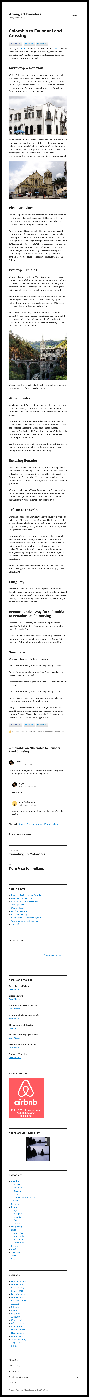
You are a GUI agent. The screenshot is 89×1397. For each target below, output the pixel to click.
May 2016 (15, 1313)
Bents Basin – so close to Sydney (26, 918)
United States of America (25, 1197)
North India (19, 1236)
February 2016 (17, 1323)
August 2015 (16, 1343)
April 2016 (16, 1317)
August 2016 (17, 1304)
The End (15, 924)
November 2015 (18, 1333)
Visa (62, 732)
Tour (13, 1256)
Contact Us (14, 1383)
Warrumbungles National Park (25, 921)
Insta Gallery (14, 1366)
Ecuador (56, 732)
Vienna (17, 1223)
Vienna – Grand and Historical (25, 901)
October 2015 (17, 1336)
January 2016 (17, 1326)
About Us (13, 1360)
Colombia (23, 48)
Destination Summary (19, 1377)
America (41, 732)
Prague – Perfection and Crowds (26, 895)
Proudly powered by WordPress (36, 1390)
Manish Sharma (18, 732)
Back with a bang (19, 914)
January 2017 (17, 1291)
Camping (15, 1204)
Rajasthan (18, 1239)
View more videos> (53, 955)
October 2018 (17, 1284)
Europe (14, 1207)
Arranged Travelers (25, 14)
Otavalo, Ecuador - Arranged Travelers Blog (38, 824)
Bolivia (17, 1184)
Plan (16, 1220)
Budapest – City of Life (21, 898)
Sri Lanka (15, 1252)
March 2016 (16, 1320)
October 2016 (17, 1297)
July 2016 (15, 1307)
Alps (15, 1210)
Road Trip (15, 1249)
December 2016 (18, 1294)
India (13, 1230)
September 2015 (18, 1339)
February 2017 (17, 1288)
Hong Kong (16, 1226)
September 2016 (18, 1300)
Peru (16, 1194)
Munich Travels (18, 908)
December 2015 (18, 1330)
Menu (75, 15)
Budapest (18, 1213)
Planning (15, 1246)
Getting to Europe (19, 911)
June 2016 (15, 1310)
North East (19, 1233)
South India (19, 1243)
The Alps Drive (18, 905)
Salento (54, 48)
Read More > (15, 989)
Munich (17, 1217)
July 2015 (15, 1346)
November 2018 (18, 1281)
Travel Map (14, 1371)
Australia (15, 1201)
